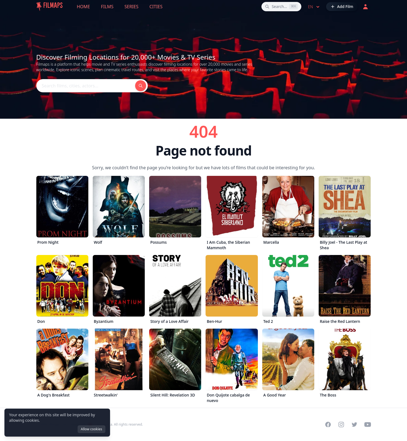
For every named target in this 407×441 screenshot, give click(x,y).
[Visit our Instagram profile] (341, 424)
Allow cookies (91, 429)
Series (131, 7)
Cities (156, 7)
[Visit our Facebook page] (328, 424)
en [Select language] (314, 7)
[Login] (365, 6)
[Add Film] (341, 6)
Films (107, 7)
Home (83, 7)
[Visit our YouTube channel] (367, 424)
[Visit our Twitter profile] (354, 424)
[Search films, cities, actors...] (281, 6)
